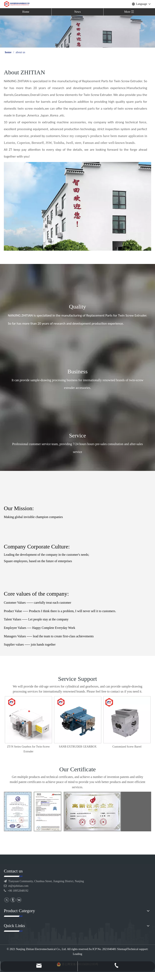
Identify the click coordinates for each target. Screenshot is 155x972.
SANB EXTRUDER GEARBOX (127, 746)
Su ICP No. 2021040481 (102, 949)
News (77, 11)
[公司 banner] (77, 31)
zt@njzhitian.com (18, 885)
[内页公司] (77, 206)
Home (25, 11)
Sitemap (121, 949)
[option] (28, 722)
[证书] (62, 811)
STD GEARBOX (28, 746)
